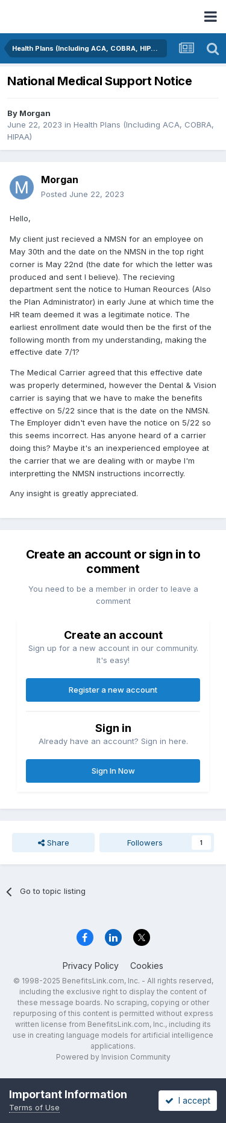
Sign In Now (113, 770)
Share (53, 842)
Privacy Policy (91, 965)
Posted (82, 194)
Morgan (35, 113)
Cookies (146, 965)
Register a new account (113, 689)
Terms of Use (34, 1107)
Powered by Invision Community (113, 1056)
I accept (187, 1100)
